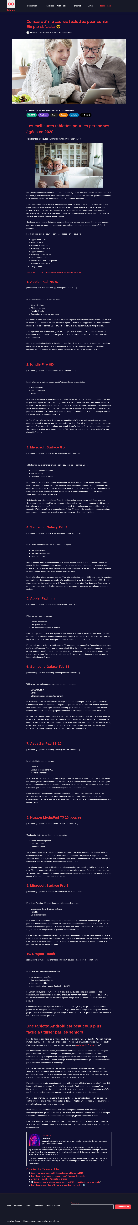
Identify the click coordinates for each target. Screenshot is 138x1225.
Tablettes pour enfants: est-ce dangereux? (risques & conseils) (58, 1176)
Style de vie (56, 33)
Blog (9, 1205)
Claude (63, 115)
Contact (28, 1205)
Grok (54, 115)
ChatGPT (31, 115)
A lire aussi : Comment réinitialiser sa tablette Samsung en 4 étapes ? (54, 272)
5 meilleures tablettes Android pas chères (49, 1179)
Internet (77, 6)
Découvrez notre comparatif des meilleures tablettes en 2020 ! (57, 1173)
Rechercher (75, 1203)
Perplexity (43, 115)
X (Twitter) (86, 115)
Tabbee (11, 10)
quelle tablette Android (85, 1045)
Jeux (90, 6)
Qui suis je (18, 1205)
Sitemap (56, 1221)
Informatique (33, 6)
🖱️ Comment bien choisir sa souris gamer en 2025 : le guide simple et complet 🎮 (66, 1182)
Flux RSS (48, 1221)
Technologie (105, 6)
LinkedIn (74, 115)
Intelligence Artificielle (56, 6)
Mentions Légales (53, 1205)
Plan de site (38, 1205)
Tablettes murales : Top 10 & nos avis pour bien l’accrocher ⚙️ (58, 1185)
